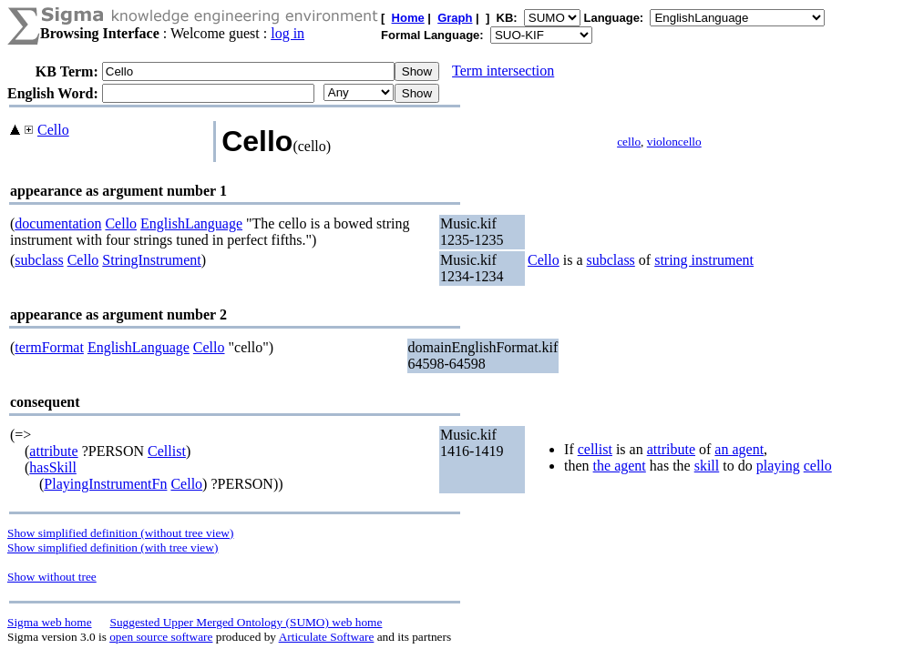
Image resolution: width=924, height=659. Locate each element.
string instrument (704, 260)
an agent (739, 449)
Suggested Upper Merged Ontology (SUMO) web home (246, 622)
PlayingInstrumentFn (105, 484)
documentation (58, 223)
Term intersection (503, 70)
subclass (39, 260)
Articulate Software (327, 637)
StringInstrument (151, 260)
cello (629, 141)
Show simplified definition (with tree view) (112, 547)
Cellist (167, 451)
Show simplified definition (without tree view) (120, 533)
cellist (595, 449)
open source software (160, 637)
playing (778, 465)
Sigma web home (49, 622)
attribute (53, 451)
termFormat (49, 347)
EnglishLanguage (191, 223)
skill (707, 465)
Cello (53, 129)
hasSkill (53, 467)
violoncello (674, 141)
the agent (619, 465)
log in (287, 33)
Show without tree (52, 576)
